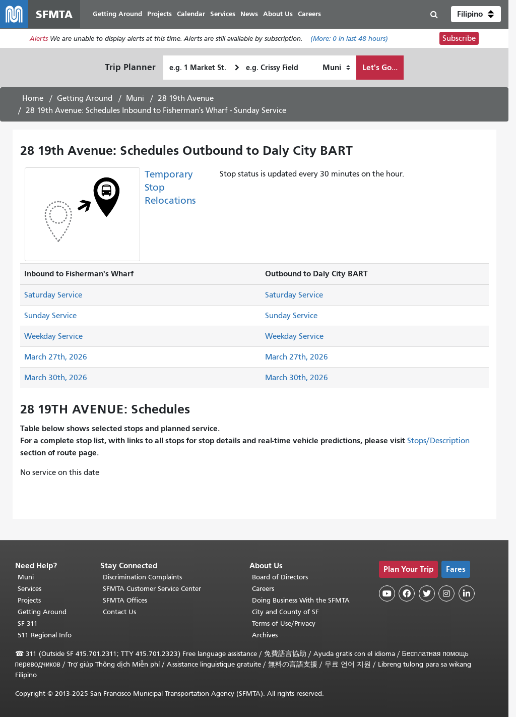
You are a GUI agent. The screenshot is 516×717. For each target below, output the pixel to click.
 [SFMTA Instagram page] (446, 593)
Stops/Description (438, 440)
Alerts (39, 38)
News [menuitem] (249, 14)
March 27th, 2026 (55, 357)
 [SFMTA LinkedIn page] (466, 593)
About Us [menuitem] (278, 14)
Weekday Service (53, 336)
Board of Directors (280, 577)
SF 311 (28, 623)
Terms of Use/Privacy (283, 623)
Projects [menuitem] (159, 14)
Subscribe (459, 38)
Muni (135, 98)
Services (29, 588)
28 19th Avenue (186, 98)
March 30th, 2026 (55, 377)
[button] (476, 14)
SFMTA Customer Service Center (152, 588)
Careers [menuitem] (309, 14)
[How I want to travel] (336, 67)
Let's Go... (380, 67)
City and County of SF (285, 612)
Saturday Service (53, 295)
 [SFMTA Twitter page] (427, 593)
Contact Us (119, 612)
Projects (29, 600)
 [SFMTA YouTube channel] (387, 593)
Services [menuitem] (222, 14)
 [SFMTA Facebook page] (407, 593)
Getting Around (84, 98)
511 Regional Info (45, 635)
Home (32, 98)
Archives (265, 635)
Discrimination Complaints (142, 577)
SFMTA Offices (125, 600)
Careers (263, 588)
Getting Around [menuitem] (117, 14)
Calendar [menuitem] (191, 14)
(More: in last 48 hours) (349, 38)
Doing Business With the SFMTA (301, 600)
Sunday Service (50, 315)
